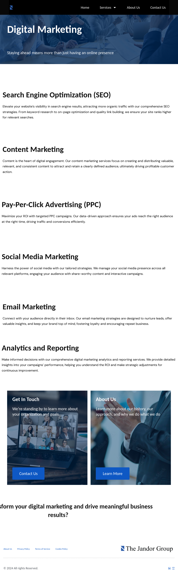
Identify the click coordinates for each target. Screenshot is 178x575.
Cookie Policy (61, 549)
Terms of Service (42, 549)
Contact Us (158, 7)
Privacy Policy (23, 549)
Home (85, 7)
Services (108, 7)
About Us (133, 7)
